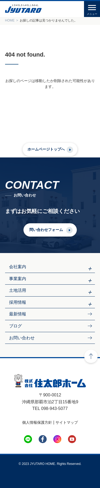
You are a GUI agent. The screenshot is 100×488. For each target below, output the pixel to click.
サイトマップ (66, 422)
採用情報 (17, 302)
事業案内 (17, 278)
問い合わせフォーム (46, 230)
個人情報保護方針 (37, 422)
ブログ (15, 326)
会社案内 (17, 266)
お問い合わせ (22, 338)
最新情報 (17, 314)
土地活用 (17, 290)
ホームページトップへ (46, 149)
